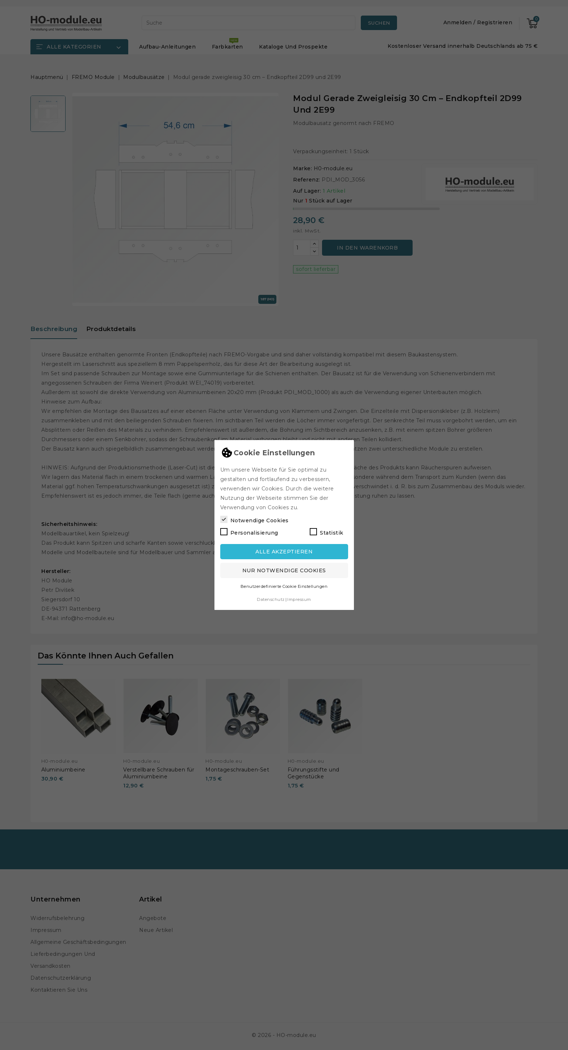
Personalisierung (249, 532)
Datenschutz (271, 599)
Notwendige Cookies (254, 520)
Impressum (299, 599)
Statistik (326, 532)
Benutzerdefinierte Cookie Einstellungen (284, 586)
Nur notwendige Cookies (284, 570)
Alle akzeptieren (284, 551)
